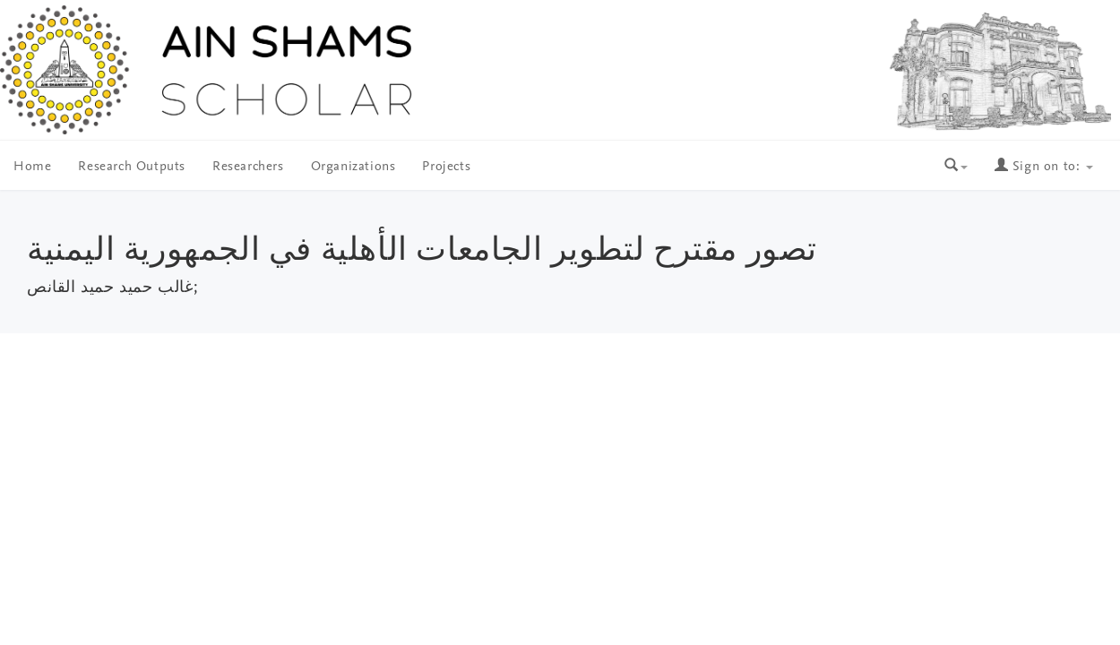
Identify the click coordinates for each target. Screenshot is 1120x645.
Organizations (353, 167)
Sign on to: (1044, 167)
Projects (446, 167)
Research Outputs (131, 167)
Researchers (248, 167)
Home (32, 167)
